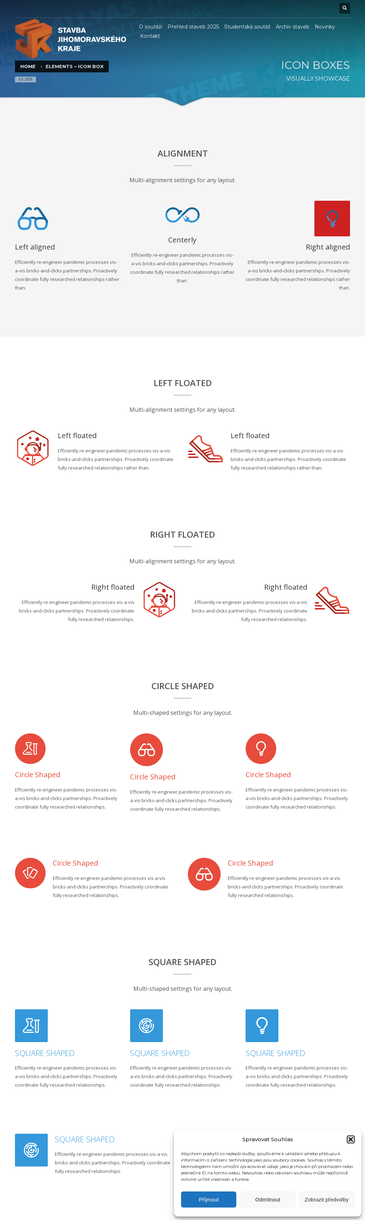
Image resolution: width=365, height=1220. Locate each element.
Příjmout (209, 1199)
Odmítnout (267, 1199)
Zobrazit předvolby (327, 1199)
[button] (350, 1139)
